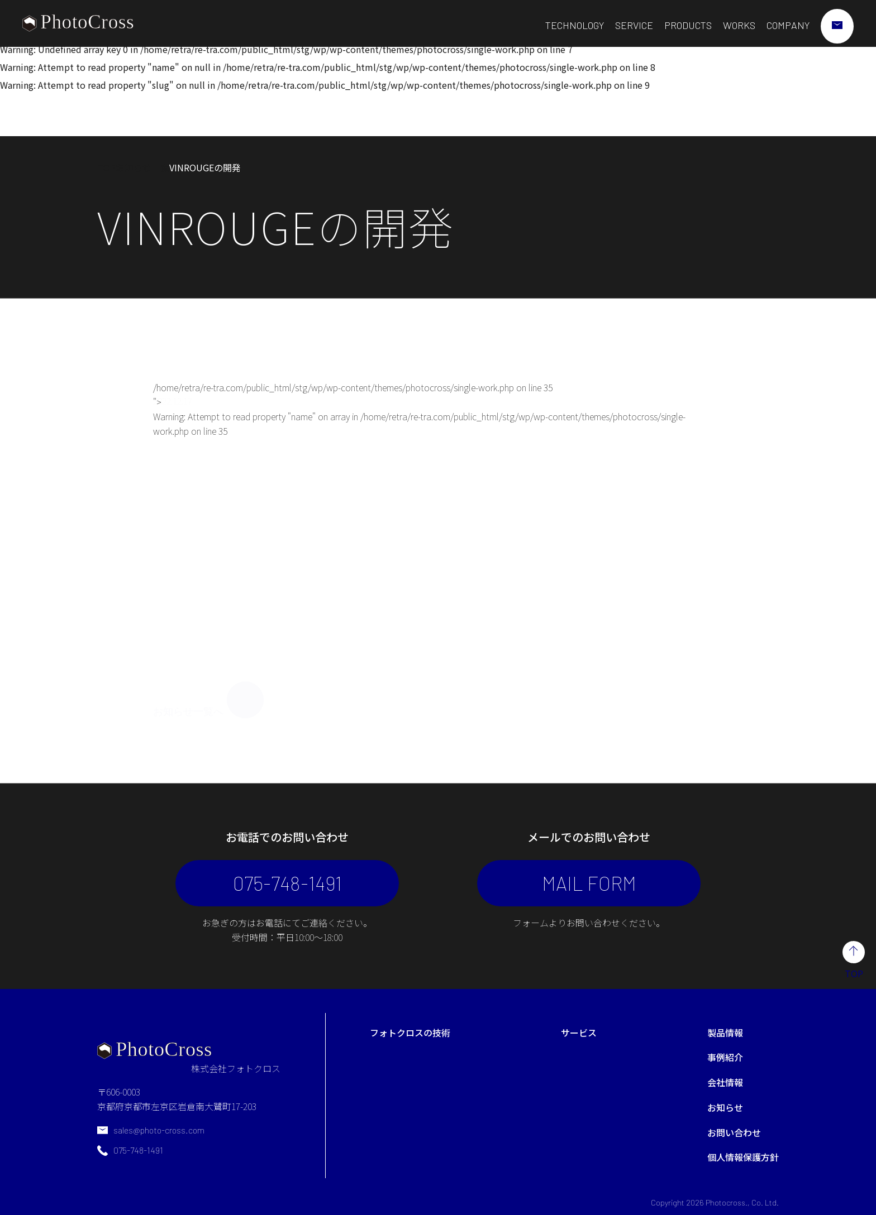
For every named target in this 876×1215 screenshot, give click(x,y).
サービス (579, 1032)
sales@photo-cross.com (158, 1130)
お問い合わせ (734, 1132)
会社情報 (725, 1082)
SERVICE (634, 25)
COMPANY (788, 25)
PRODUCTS (688, 25)
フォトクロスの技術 (410, 1032)
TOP (106, 167)
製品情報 (725, 1032)
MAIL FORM (589, 883)
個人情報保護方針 (743, 1157)
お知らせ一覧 (142, 167)
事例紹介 (725, 1057)
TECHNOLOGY (574, 25)
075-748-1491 (287, 883)
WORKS (739, 25)
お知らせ (725, 1107)
